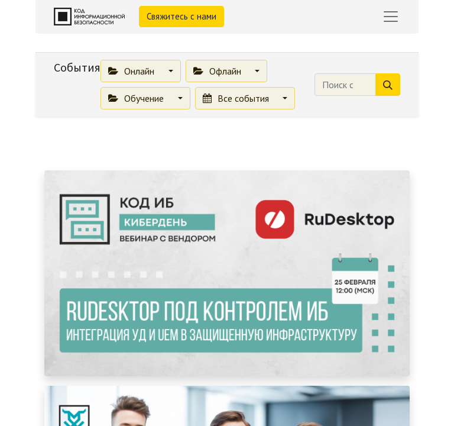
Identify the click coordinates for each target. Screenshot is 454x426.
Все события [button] (237, 98)
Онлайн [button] (132, 71)
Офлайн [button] (218, 71)
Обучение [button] (137, 98)
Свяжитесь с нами (181, 16)
